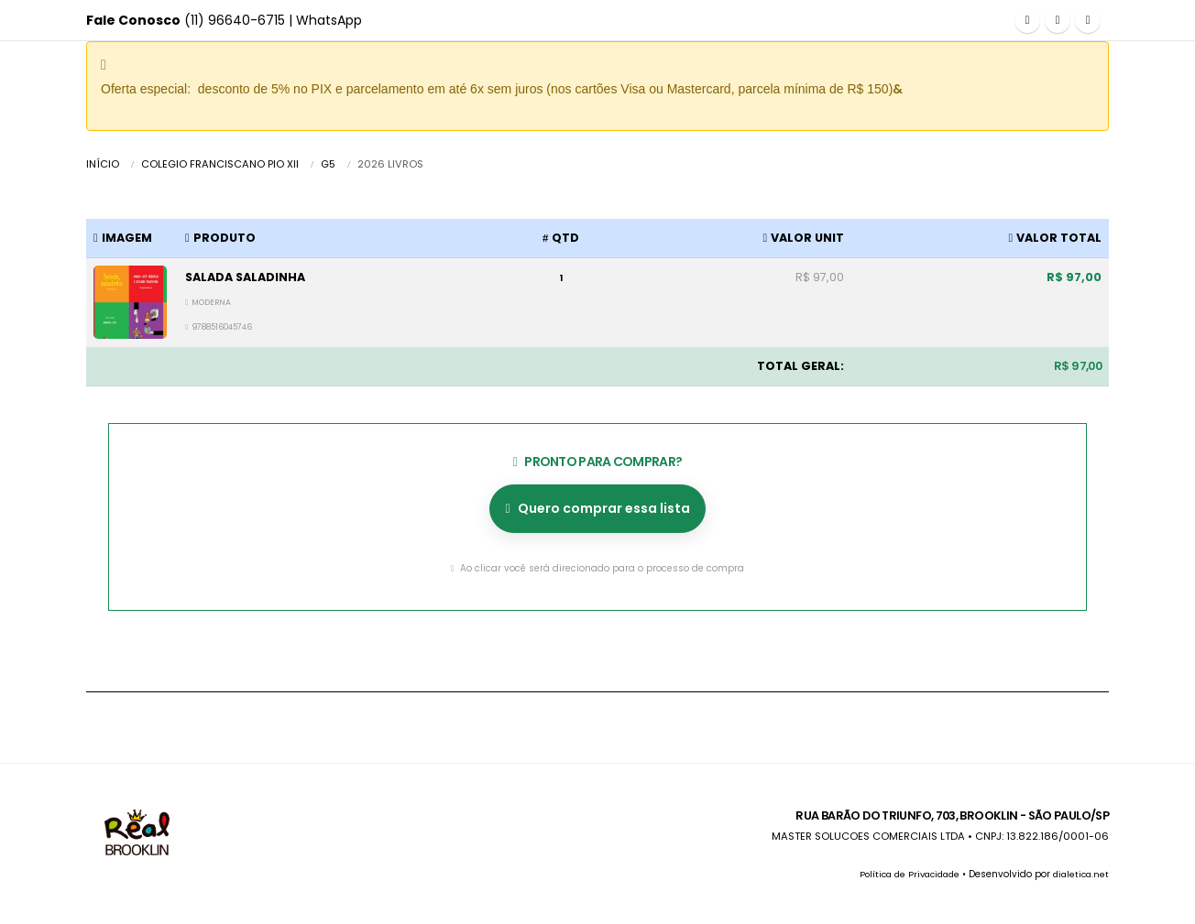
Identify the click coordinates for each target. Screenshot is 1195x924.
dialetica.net (1079, 874)
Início (102, 164)
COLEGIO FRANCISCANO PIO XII (220, 164)
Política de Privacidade (901, 874)
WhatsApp (329, 20)
